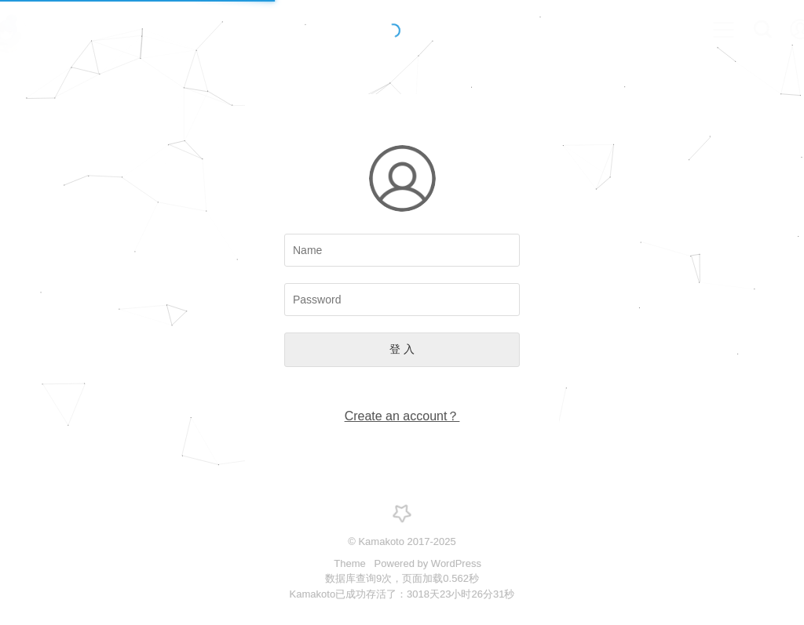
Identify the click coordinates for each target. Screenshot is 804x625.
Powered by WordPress (428, 563)
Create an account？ (402, 416)
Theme (351, 563)
